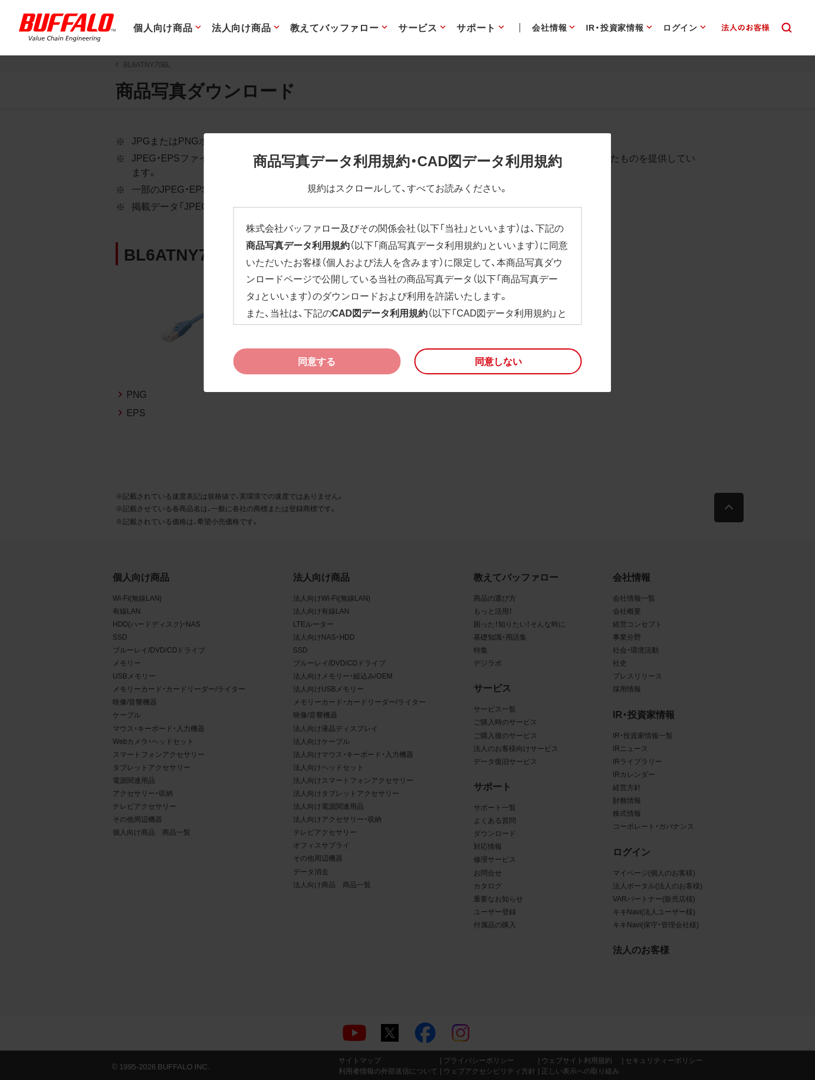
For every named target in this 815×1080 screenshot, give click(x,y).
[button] (498, 361)
